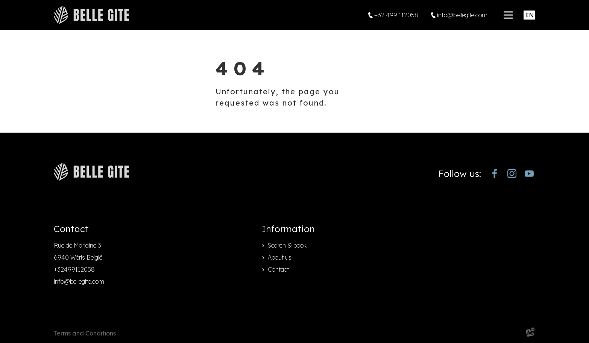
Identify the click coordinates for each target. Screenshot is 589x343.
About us (279, 257)
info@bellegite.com (79, 281)
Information (288, 228)
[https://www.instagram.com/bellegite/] (512, 174)
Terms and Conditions (85, 333)
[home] (91, 15)
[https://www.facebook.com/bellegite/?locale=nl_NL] (495, 174)
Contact (278, 269)
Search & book (287, 245)
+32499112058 (74, 269)
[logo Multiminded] (530, 333)
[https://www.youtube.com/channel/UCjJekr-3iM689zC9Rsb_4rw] (529, 174)
